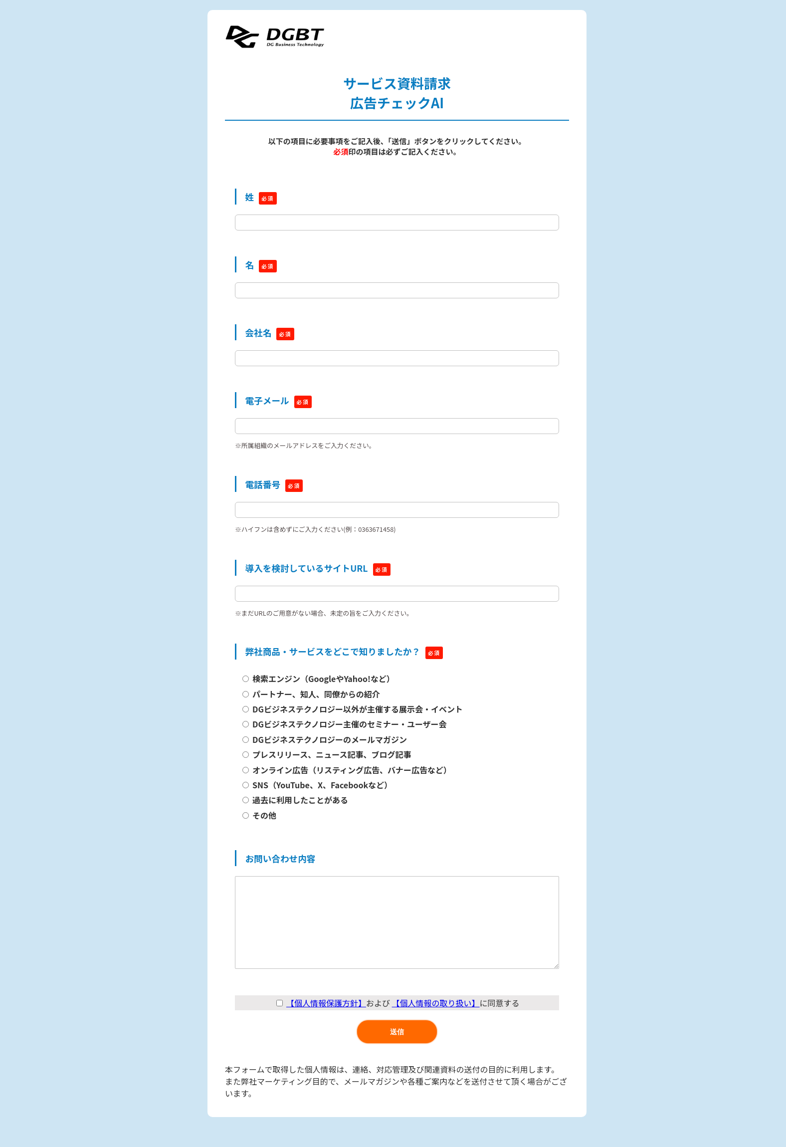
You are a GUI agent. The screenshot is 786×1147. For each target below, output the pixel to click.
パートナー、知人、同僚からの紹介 (316, 694)
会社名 (258, 332)
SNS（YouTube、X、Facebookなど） (322, 785)
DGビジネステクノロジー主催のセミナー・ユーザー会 (349, 724)
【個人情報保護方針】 (326, 1023)
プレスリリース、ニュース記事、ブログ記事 (331, 754)
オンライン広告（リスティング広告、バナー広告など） (351, 770)
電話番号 (262, 484)
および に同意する (397, 1023)
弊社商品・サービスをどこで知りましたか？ (332, 651)
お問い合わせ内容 (280, 858)
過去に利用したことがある (300, 800)
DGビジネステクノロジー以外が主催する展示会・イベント (357, 709)
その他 (264, 815)
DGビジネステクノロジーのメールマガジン (329, 739)
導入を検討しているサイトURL (306, 568)
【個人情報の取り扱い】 (436, 1023)
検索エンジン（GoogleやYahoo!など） (323, 679)
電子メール (267, 400)
